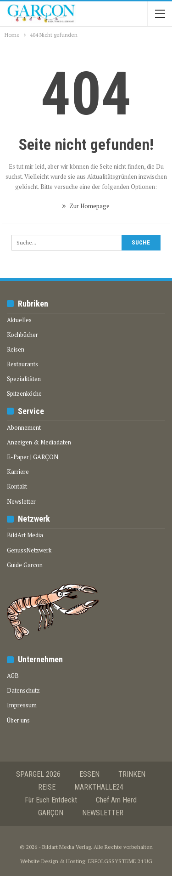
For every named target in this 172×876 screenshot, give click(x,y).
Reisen (15, 349)
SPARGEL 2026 (38, 774)
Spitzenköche (24, 393)
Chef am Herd (116, 800)
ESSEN (89, 774)
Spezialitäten (24, 379)
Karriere (18, 471)
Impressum (22, 705)
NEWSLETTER (102, 812)
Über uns (18, 720)
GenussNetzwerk (29, 550)
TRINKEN (131, 774)
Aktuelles (19, 320)
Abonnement (24, 427)
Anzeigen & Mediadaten (39, 442)
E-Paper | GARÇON (32, 457)
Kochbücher (22, 334)
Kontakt (17, 486)
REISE (46, 787)
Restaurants (22, 364)
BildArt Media (25, 535)
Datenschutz (23, 690)
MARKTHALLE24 (98, 787)
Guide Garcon (25, 565)
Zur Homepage (86, 206)
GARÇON (50, 812)
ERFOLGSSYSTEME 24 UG (120, 861)
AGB (13, 675)
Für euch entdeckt (51, 800)
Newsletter (21, 501)
